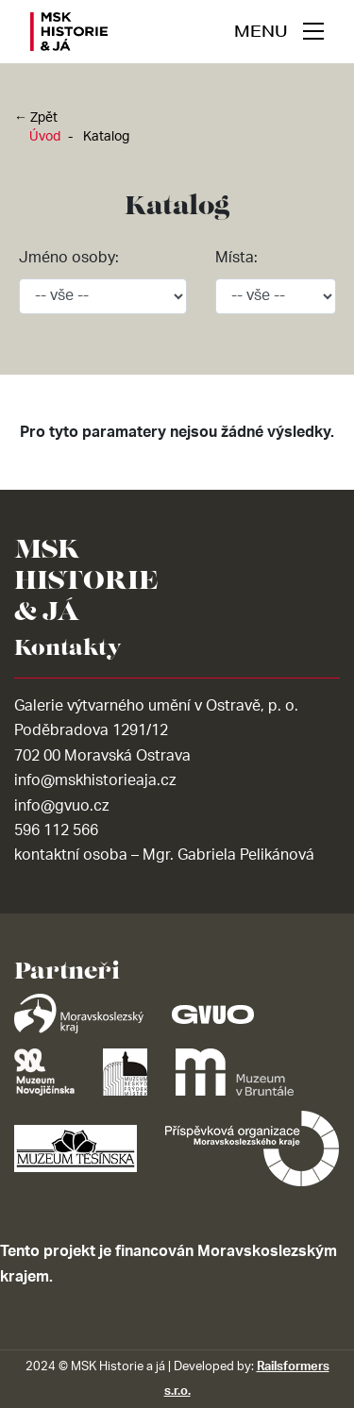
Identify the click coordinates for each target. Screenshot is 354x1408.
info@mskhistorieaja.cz (95, 780)
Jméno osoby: (69, 257)
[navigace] (279, 31)
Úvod (44, 136)
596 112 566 (56, 830)
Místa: (236, 257)
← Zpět (36, 118)
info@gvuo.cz (61, 805)
